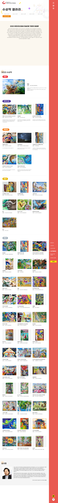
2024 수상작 (15, 14)
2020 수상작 (6, 16)
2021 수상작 (40, 14)
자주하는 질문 (53, 257)
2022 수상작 (31, 14)
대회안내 (52, 242)
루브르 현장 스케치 (52, 255)
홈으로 (53, 261)
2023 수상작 (23, 14)
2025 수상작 (6, 14)
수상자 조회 (52, 248)
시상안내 (52, 245)
